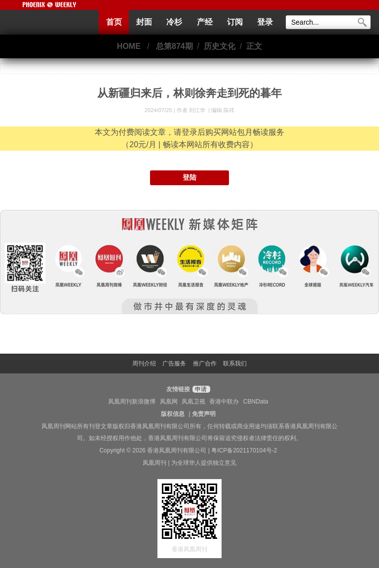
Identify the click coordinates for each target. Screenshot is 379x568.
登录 (265, 22)
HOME (129, 46)
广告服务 (174, 363)
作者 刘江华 (192, 110)
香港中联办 (224, 401)
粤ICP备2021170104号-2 (244, 450)
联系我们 (235, 363)
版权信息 (173, 413)
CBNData (255, 401)
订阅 (235, 22)
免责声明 (204, 413)
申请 (200, 389)
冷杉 (174, 22)
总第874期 (174, 46)
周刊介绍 (144, 363)
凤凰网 (169, 401)
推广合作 (205, 363)
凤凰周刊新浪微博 (131, 401)
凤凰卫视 (193, 401)
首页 (114, 22)
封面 (144, 22)
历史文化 (219, 46)
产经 (205, 22)
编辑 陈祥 (222, 110)
